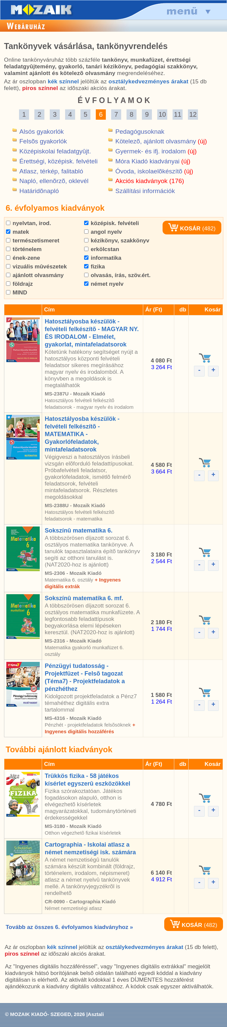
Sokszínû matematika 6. (78, 530)
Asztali (96, 1014)
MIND (16, 292)
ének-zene (23, 258)
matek (17, 232)
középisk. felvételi (111, 223)
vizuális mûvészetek (36, 266)
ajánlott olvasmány (35, 275)
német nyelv (104, 284)
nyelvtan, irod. (28, 223)
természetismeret (32, 240)
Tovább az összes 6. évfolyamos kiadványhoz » (69, 927)
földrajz (19, 284)
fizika (94, 266)
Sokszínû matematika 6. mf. (84, 598)
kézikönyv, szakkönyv (116, 240)
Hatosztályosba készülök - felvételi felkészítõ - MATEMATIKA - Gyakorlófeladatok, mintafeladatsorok (82, 434)
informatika (102, 258)
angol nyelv (103, 232)
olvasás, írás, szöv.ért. (117, 275)
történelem (24, 249)
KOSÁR (184, 228)
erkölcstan (101, 249)
